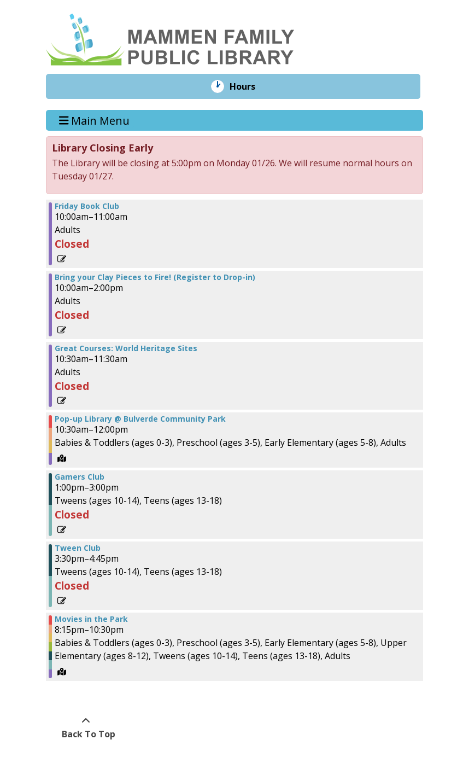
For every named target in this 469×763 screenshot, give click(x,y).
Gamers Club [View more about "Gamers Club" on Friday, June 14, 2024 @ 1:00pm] (79, 477)
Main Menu (94, 120)
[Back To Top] (85, 727)
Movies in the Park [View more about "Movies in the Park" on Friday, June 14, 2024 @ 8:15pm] (91, 619)
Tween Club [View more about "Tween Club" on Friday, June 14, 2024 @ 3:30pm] (78, 548)
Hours (250, 86)
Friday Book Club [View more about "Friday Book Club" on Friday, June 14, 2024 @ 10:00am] (87, 206)
